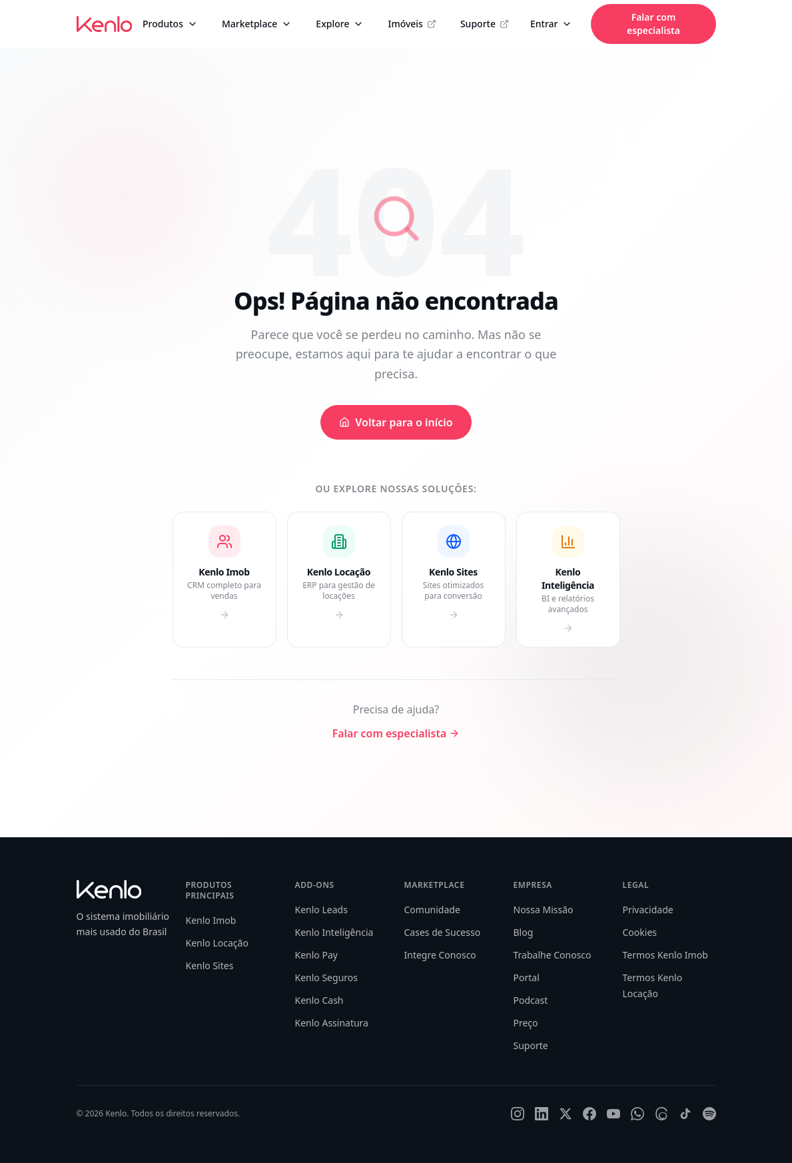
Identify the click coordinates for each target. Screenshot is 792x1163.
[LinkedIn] (541, 1113)
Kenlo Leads (321, 909)
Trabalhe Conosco (553, 955)
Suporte (484, 23)
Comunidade (432, 909)
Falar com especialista (653, 24)
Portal (527, 977)
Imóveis (412, 23)
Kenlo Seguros (326, 977)
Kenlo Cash (319, 1000)
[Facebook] (589, 1113)
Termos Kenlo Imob (665, 955)
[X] (565, 1113)
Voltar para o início (395, 422)
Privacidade (648, 909)
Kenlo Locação (217, 943)
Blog (524, 932)
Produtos (170, 23)
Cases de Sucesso (442, 932)
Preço (526, 1022)
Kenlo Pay (316, 955)
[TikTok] (685, 1113)
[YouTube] (613, 1113)
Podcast (531, 1000)
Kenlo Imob (211, 920)
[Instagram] (517, 1113)
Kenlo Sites (210, 965)
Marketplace (257, 23)
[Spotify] (709, 1113)
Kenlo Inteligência (334, 932)
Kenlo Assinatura (331, 1022)
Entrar (551, 23)
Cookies (640, 932)
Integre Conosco (440, 955)
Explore (340, 23)
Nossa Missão (544, 909)
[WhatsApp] (637, 1113)
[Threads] (661, 1113)
